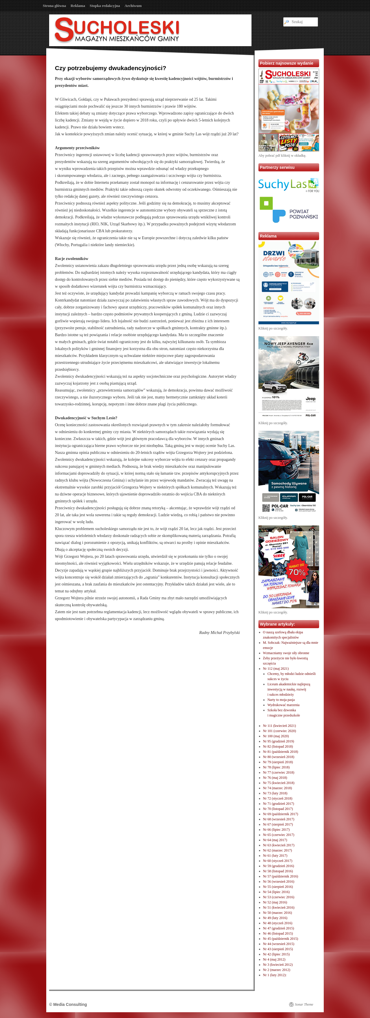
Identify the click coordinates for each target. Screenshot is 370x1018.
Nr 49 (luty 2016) (275, 918)
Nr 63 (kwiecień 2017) (279, 845)
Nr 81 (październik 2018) (280, 752)
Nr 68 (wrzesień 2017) (278, 819)
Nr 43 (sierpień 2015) (278, 949)
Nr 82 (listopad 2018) (278, 746)
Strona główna (54, 5)
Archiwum (133, 5)
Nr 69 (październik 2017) (280, 814)
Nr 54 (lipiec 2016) (276, 892)
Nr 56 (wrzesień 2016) (278, 881)
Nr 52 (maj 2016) (275, 902)
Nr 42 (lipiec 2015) (276, 954)
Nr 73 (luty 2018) (275, 793)
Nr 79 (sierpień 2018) (278, 762)
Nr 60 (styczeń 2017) (278, 861)
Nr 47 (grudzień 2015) (278, 928)
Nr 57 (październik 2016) (280, 876)
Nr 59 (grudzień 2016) (278, 866)
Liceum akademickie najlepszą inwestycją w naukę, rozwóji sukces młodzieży (288, 689)
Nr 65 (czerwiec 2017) (278, 835)
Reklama (78, 5)
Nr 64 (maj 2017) (275, 840)
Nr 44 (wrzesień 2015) (278, 944)
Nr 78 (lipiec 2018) (276, 767)
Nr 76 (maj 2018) (275, 778)
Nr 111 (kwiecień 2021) (279, 726)
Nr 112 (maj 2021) (276, 669)
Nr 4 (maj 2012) (274, 959)
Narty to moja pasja (281, 700)
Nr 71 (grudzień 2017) (278, 804)
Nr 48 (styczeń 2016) (278, 923)
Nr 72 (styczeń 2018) (278, 798)
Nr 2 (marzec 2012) (276, 970)
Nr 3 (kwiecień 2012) (278, 965)
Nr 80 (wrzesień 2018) (278, 757)
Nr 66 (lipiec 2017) (276, 830)
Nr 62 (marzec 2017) (277, 850)
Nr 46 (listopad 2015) (278, 933)
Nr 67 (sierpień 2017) (278, 824)
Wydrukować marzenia (283, 705)
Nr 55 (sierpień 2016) (278, 887)
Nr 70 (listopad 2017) (278, 809)
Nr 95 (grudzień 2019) (278, 741)
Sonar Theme (304, 1004)
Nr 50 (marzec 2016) (277, 913)
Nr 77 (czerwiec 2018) (278, 772)
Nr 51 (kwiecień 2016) (279, 907)
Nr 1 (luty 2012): (275, 975)
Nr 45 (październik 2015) (280, 939)
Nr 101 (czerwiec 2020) (279, 731)
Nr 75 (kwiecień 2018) (279, 783)
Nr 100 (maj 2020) (276, 736)
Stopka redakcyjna (105, 5)
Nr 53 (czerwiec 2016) (278, 897)
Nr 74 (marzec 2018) (277, 788)
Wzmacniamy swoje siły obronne (286, 653)
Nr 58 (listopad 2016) (278, 871)
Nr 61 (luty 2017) (275, 856)
